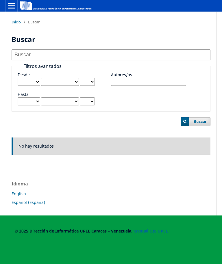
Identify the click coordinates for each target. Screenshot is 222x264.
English (19, 193)
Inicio (16, 22)
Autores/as (121, 74)
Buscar (200, 121)
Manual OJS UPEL (151, 231)
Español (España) (28, 202)
